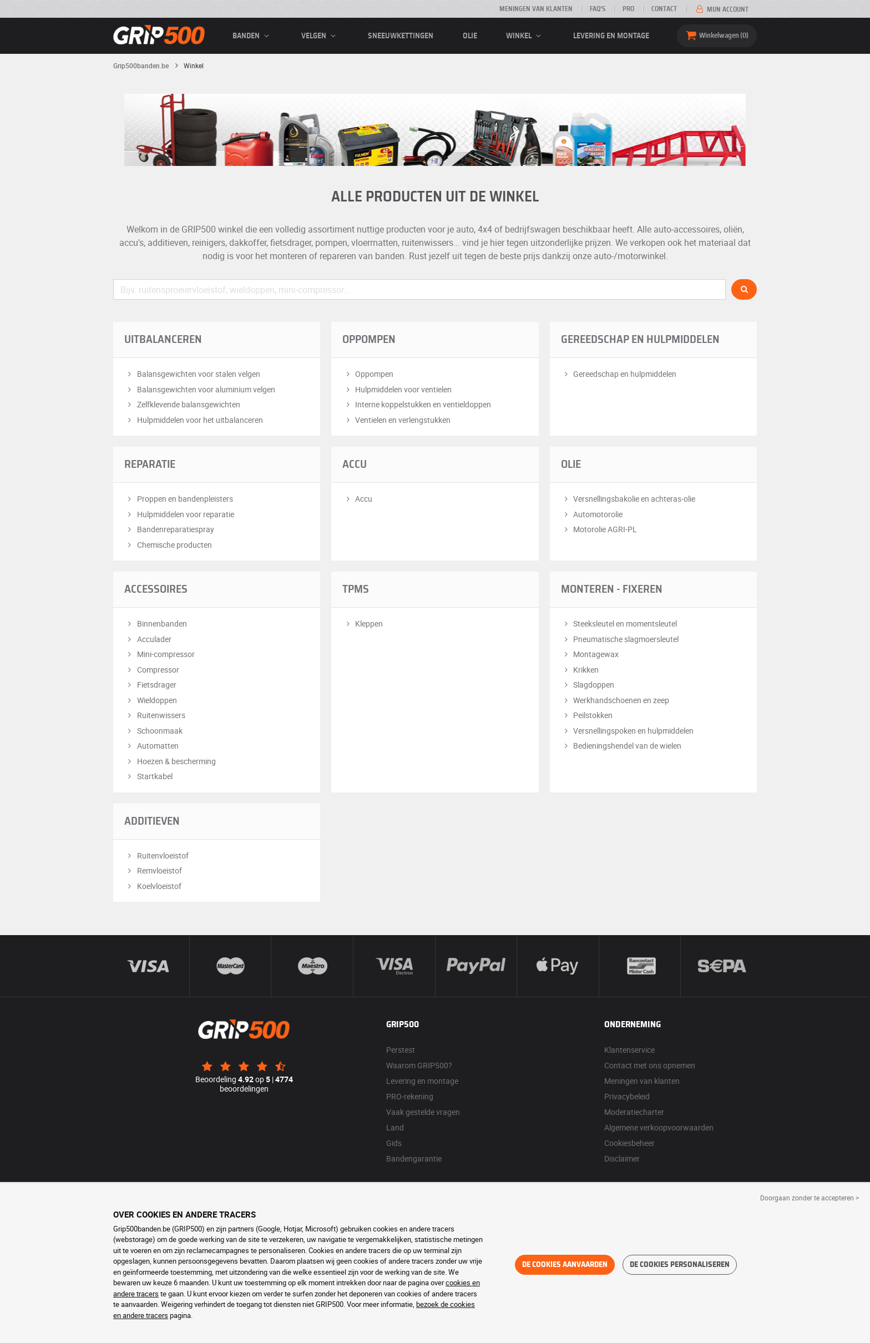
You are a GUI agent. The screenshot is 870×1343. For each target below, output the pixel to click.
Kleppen (362, 623)
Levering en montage (611, 36)
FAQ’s (597, 9)
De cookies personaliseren (680, 1265)
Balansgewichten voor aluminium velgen (199, 389)
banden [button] (252, 36)
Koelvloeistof (152, 886)
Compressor (151, 669)
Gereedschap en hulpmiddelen (640, 339)
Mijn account (721, 9)
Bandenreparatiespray (169, 529)
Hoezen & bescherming (170, 761)
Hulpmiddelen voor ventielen (397, 389)
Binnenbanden (155, 623)
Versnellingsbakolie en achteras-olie (628, 498)
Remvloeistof (153, 870)
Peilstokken (587, 715)
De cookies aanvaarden (565, 1265)
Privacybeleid (627, 1096)
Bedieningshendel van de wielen (621, 745)
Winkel (525, 36)
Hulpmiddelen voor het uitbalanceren (193, 420)
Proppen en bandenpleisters (178, 498)
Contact (664, 9)
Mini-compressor (159, 654)
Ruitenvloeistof (156, 855)
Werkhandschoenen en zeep (615, 700)
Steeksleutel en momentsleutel (619, 623)
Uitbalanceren (163, 339)
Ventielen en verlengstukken (396, 420)
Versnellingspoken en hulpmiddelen (627, 730)
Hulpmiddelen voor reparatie (179, 514)
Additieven (152, 821)
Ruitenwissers (154, 715)
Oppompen (369, 339)
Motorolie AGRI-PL (599, 529)
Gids (394, 1143)
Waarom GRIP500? (419, 1065)
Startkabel (148, 776)
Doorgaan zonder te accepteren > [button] (809, 1197)
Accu (354, 464)
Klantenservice (629, 1049)
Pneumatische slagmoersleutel (620, 639)
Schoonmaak (153, 730)
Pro (628, 9)
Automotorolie (592, 514)
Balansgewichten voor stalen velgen (192, 373)
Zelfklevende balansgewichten (182, 404)
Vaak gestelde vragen (423, 1112)
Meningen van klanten (536, 9)
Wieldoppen (150, 700)
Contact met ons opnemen (649, 1065)
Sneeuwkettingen (400, 36)
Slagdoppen (588, 684)
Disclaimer (622, 1158)
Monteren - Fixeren (611, 589)
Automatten (151, 745)
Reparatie (149, 464)
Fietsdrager (150, 684)
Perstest (400, 1049)
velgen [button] (320, 36)
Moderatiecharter (634, 1112)
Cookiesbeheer (629, 1143)
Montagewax (590, 654)
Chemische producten (168, 544)
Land (395, 1127)
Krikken (580, 669)
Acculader (147, 639)
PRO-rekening (409, 1096)
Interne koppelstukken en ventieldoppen (416, 404)
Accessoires (156, 589)
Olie (470, 36)
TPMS (355, 589)
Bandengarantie (414, 1158)
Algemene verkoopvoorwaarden (659, 1127)
